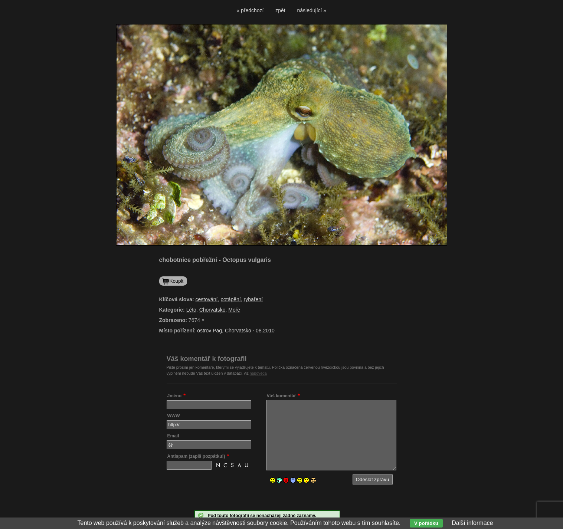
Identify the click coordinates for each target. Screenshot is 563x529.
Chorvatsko (212, 310)
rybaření (253, 299)
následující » (312, 10)
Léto (191, 310)
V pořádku (426, 523)
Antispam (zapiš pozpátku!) (196, 456)
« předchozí (250, 10)
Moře (234, 310)
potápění (230, 299)
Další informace (472, 523)
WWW (173, 415)
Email (173, 435)
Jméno (174, 395)
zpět (280, 10)
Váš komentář (281, 395)
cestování (207, 299)
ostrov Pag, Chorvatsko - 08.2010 (236, 331)
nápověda (258, 373)
